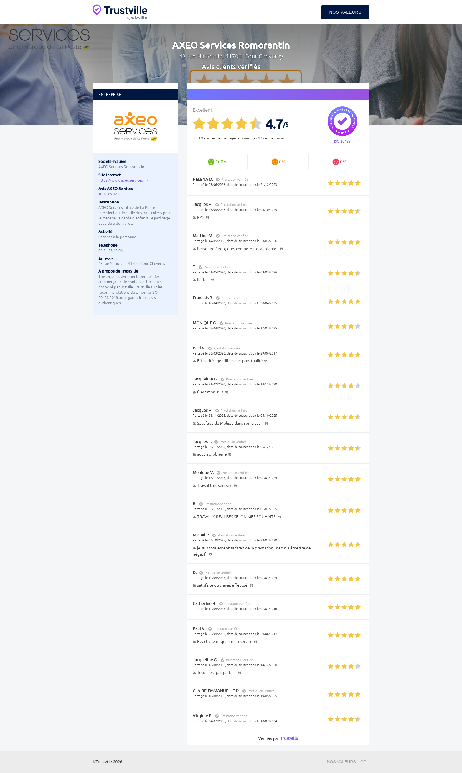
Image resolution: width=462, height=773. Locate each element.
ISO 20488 (342, 141)
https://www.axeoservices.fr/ (123, 180)
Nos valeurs (345, 12)
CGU (364, 761)
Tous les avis (108, 194)
